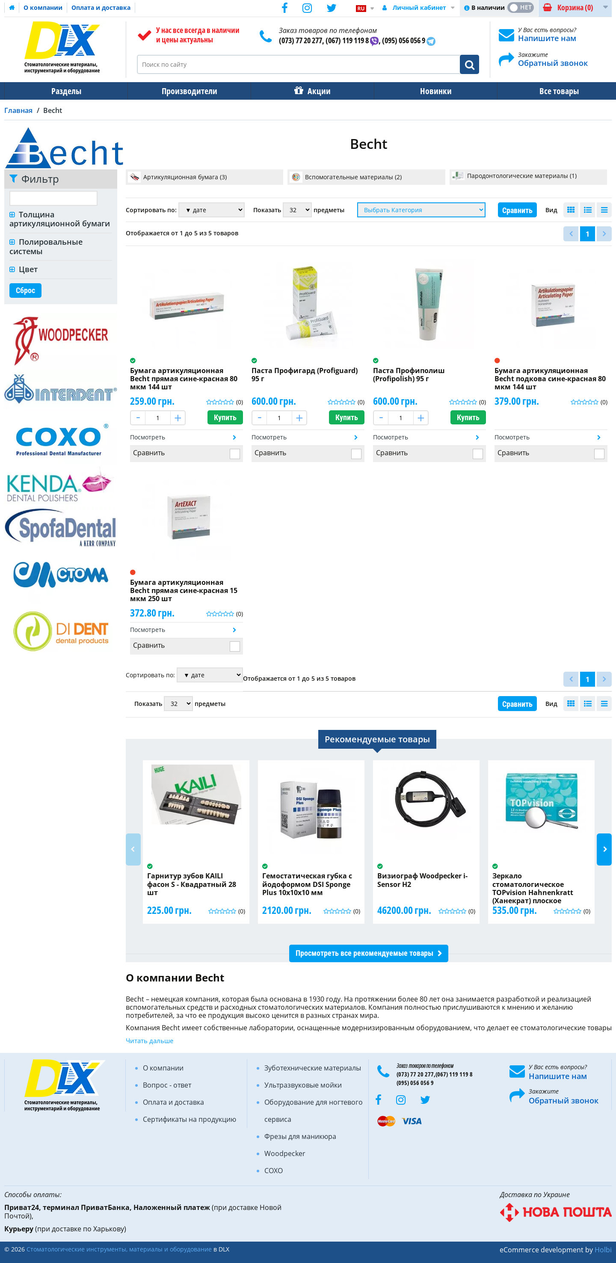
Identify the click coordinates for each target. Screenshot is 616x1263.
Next (604, 849)
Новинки (430, 91)
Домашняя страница (12, 8)
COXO (273, 1170)
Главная (18, 110)
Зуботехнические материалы (312, 1068)
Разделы (65, 91)
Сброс (25, 290)
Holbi (603, 1249)
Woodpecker (284, 1153)
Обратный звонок (553, 63)
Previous (133, 849)
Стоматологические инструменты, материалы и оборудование (119, 1249)
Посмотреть (147, 437)
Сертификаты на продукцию (189, 1119)
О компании (43, 7)
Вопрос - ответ (167, 1085)
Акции (314, 91)
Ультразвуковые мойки (303, 1085)
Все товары (551, 91)
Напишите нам (547, 38)
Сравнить (517, 210)
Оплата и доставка (100, 7)
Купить (225, 417)
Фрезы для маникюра (300, 1136)
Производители (187, 91)
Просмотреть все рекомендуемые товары (364, 953)
